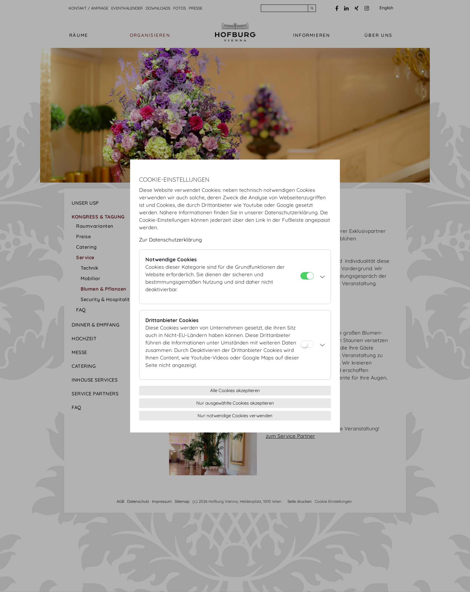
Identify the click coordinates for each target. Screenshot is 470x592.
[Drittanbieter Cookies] (307, 344)
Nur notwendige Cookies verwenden (235, 415)
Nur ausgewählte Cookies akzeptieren (235, 403)
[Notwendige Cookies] (307, 276)
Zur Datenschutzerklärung (170, 239)
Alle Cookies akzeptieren (235, 390)
